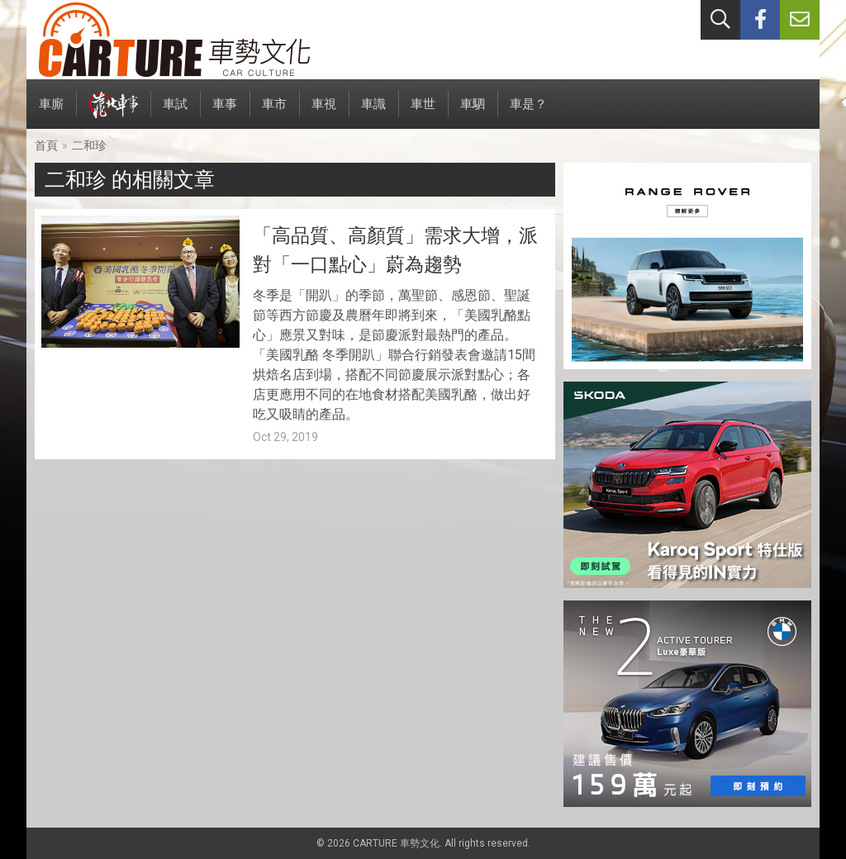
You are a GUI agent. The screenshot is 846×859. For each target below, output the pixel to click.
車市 (274, 113)
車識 (373, 113)
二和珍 (89, 145)
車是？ (528, 113)
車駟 (472, 113)
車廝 (51, 113)
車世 (423, 113)
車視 (324, 113)
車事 (225, 113)
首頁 (46, 145)
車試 (175, 113)
